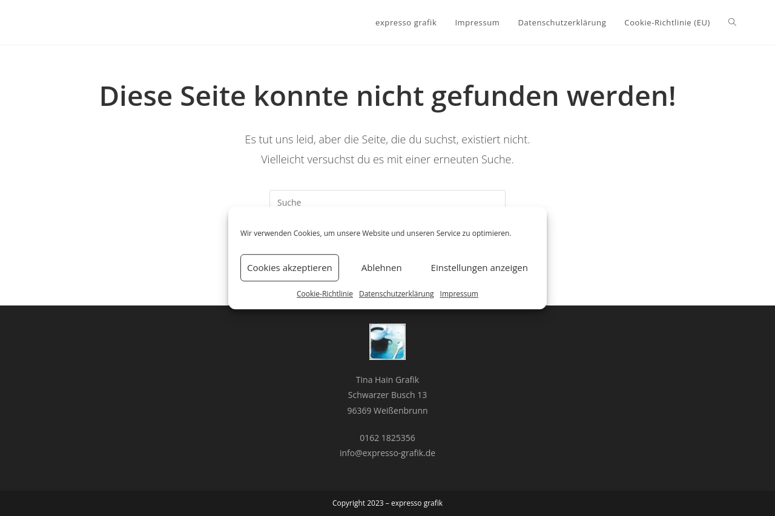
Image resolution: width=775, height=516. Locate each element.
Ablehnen (381, 267)
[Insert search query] (387, 202)
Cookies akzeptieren (289, 267)
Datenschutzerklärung (396, 294)
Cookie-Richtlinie (325, 294)
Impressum (459, 294)
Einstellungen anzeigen (479, 267)
